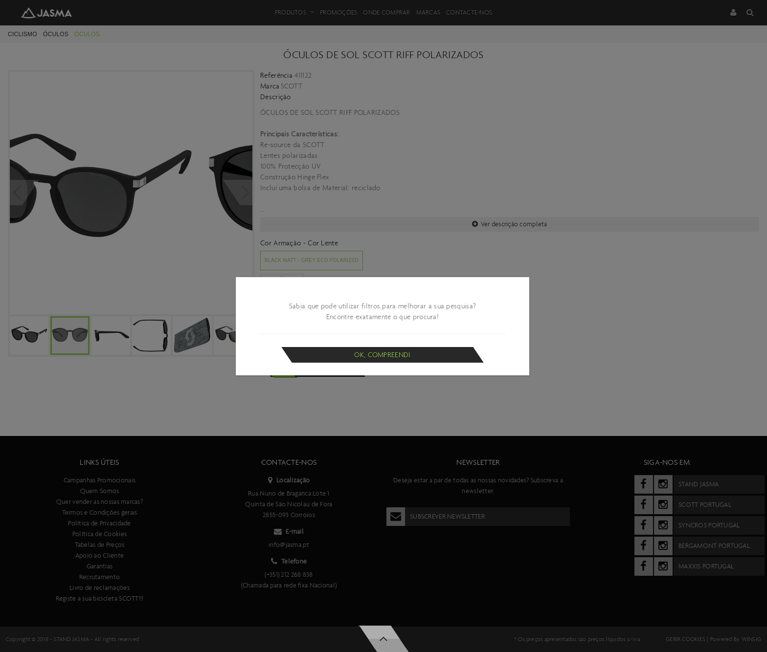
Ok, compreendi (382, 354)
